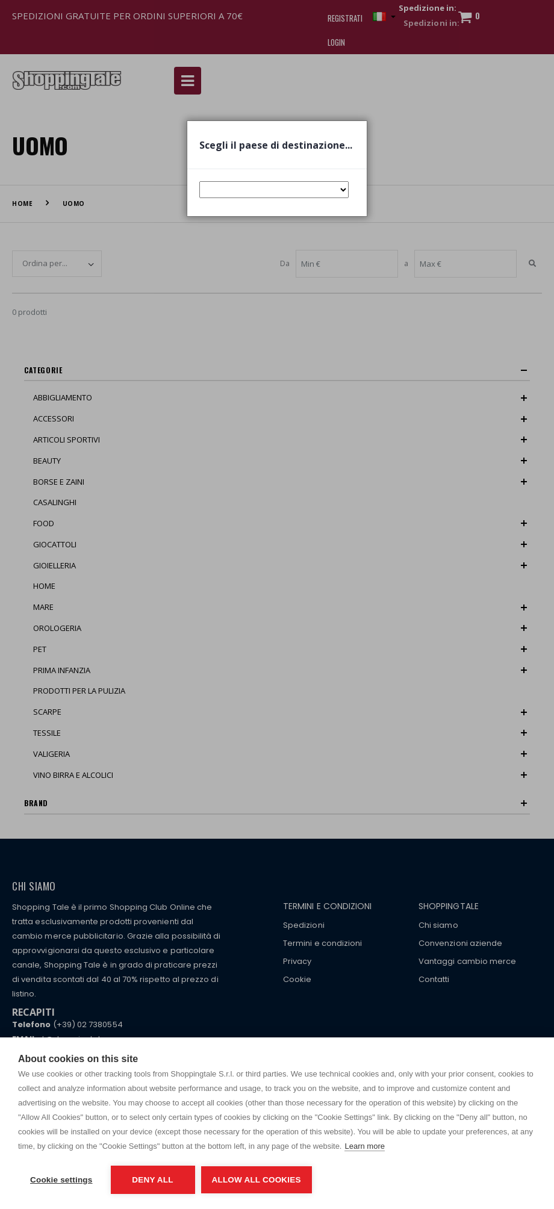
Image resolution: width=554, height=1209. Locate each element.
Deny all (152, 1179)
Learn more (364, 1146)
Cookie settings (61, 1179)
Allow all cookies (256, 1179)
